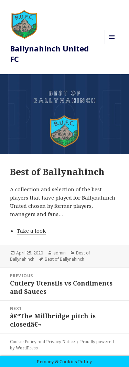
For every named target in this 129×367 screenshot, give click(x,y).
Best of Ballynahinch (64, 259)
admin (59, 253)
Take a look (31, 230)
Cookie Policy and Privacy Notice (42, 342)
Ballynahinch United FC (49, 53)
